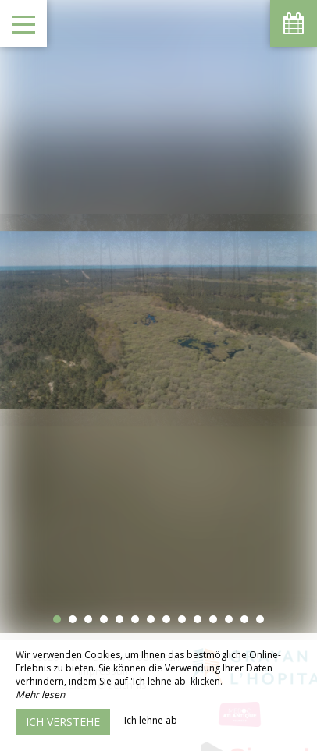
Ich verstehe (63, 721)
